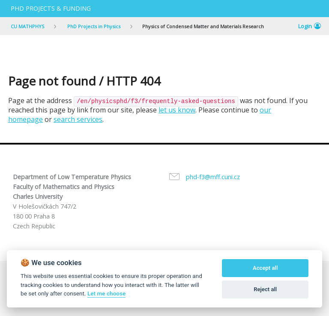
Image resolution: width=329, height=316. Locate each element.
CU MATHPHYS (27, 26)
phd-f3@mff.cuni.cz (213, 177)
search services (78, 119)
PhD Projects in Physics (93, 26)
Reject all (265, 289)
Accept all (265, 268)
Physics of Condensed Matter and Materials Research (203, 26)
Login (309, 26)
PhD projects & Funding (51, 8)
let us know (177, 110)
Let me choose (106, 293)
